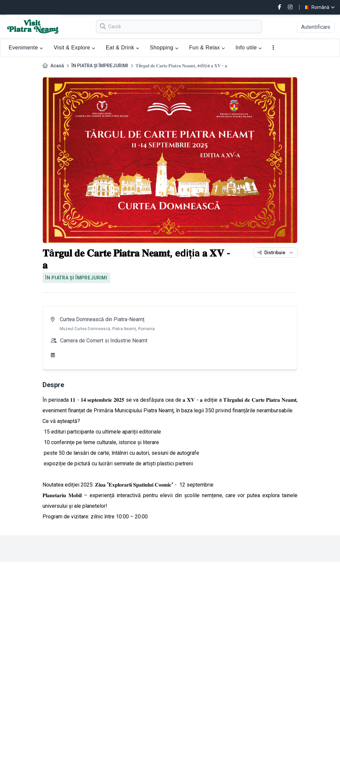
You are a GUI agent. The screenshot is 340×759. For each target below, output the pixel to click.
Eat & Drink (122, 47)
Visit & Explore (74, 47)
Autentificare (315, 27)
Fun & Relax (207, 47)
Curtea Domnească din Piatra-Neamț (102, 319)
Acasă (57, 65)
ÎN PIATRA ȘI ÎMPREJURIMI (99, 65)
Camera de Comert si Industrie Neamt (103, 340)
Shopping (164, 47)
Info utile (248, 47)
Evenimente (26, 47)
